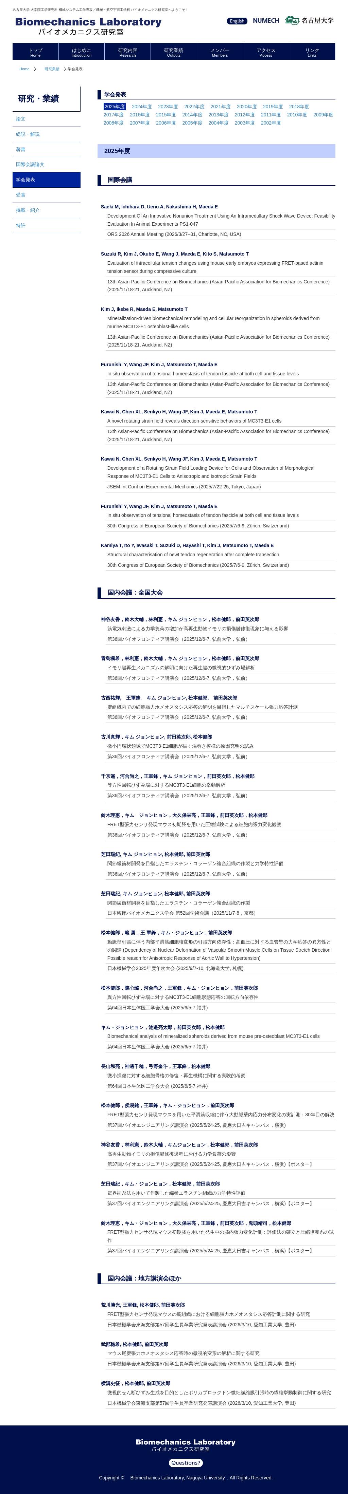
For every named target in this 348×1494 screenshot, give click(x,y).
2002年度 (271, 123)
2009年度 (323, 114)
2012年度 (245, 114)
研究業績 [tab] (173, 52)
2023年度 (168, 106)
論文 (20, 119)
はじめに (81, 52)
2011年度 (271, 114)
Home (24, 69)
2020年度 (247, 106)
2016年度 (140, 114)
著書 (20, 149)
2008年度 (114, 123)
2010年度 (297, 114)
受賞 (20, 195)
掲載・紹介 (28, 210)
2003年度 (245, 123)
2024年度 (142, 106)
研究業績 (52, 69)
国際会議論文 (30, 164)
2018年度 (299, 106)
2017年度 (114, 114)
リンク (312, 52)
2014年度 (192, 114)
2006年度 (166, 123)
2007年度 (140, 123)
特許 (20, 225)
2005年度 (192, 123)
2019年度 (273, 106)
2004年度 (219, 123)
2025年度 (115, 106)
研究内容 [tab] (127, 52)
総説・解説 (28, 134)
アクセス (266, 52)
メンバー (220, 52)
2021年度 (221, 106)
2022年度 (194, 106)
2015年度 (166, 114)
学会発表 (25, 179)
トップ (35, 52)
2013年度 (219, 114)
